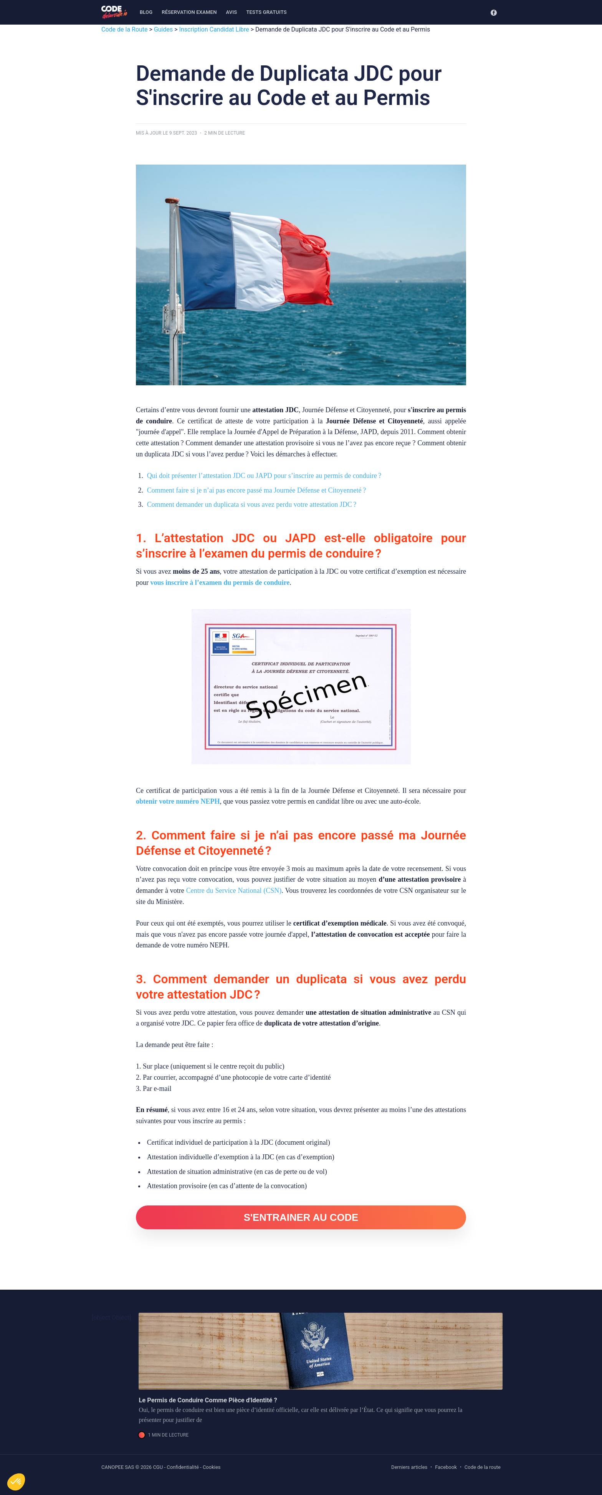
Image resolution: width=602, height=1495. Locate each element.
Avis (231, 12)
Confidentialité (183, 1467)
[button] (16, 1482)
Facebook (445, 1467)
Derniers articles (409, 1467)
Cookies (212, 1467)
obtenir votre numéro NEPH (178, 801)
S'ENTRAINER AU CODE (301, 1217)
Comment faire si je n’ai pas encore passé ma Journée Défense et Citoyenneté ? (256, 490)
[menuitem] (146, 12)
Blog (146, 12)
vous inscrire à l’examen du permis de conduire (220, 582)
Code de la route (483, 1467)
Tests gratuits (266, 12)
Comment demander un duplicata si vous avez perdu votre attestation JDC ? (251, 504)
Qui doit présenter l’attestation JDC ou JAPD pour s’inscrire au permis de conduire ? (264, 475)
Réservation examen (189, 12)
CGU (158, 1467)
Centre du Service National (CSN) (234, 890)
